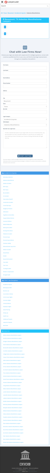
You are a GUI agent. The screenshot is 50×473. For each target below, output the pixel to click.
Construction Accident (8, 202)
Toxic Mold (5, 262)
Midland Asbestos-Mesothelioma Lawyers (12, 410)
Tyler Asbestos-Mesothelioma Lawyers (11, 436)
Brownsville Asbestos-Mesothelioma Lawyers (13, 347)
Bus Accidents (6, 193)
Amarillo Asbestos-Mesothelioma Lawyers (12, 338)
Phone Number (6, 83)
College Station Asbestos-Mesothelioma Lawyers (14, 354)
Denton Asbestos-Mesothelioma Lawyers (12, 363)
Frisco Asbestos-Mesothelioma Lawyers (12, 373)
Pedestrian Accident (7, 234)
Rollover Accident (7, 249)
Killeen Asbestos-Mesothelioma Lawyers (12, 388)
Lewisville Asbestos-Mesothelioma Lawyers (12, 395)
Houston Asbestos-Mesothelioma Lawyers (12, 382)
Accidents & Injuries (20, 13)
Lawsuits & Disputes (7, 322)
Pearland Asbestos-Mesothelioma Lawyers (12, 420)
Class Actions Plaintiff (8, 199)
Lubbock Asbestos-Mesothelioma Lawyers (12, 398)
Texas (5, 13)
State (4, 103)
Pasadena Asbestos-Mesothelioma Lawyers (12, 417)
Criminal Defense (7, 303)
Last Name (5, 70)
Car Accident (6, 196)
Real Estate (5, 325)
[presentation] (25, 151)
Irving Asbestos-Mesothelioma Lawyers (11, 385)
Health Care (5, 316)
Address (5, 90)
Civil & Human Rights (7, 297)
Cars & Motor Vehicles (8, 294)
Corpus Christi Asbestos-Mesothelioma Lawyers (13, 357)
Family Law (5, 313)
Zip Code (5, 109)
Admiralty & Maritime (8, 177)
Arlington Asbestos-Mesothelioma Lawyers (12, 341)
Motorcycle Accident (7, 227)
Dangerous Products (7, 208)
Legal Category (6, 116)
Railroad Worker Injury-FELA (9, 246)
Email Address (6, 77)
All (1, 13)
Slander (5, 256)
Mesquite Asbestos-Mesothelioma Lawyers (12, 407)
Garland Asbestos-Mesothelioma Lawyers (12, 376)
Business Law (6, 290)
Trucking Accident (7, 268)
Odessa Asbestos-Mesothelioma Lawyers (12, 414)
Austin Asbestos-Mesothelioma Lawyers (12, 344)
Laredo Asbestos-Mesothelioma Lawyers (12, 392)
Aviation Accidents (7, 183)
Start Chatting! (25, 156)
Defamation (5, 211)
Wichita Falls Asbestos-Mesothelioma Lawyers (13, 442)
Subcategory (6, 122)
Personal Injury (6, 237)
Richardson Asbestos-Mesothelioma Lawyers (13, 426)
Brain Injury (5, 189)
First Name (5, 65)
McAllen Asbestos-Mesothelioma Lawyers (12, 401)
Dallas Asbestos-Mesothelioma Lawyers (12, 360)
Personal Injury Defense (8, 240)
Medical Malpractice (7, 224)
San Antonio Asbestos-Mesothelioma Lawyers (13, 433)
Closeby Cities (6, 331)
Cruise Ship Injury (7, 205)
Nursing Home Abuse (8, 230)
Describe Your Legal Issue (9, 128)
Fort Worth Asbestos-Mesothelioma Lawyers (13, 369)
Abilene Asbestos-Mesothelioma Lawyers (12, 335)
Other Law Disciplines (11, 280)
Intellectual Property (7, 319)
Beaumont (11, 13)
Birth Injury (5, 186)
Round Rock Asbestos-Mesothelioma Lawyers (13, 429)
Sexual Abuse (6, 252)
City (4, 98)
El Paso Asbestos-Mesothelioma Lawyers (12, 366)
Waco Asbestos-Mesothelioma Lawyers (11, 439)
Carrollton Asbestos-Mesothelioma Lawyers (12, 351)
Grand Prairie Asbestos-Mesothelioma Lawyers (13, 379)
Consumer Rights (7, 300)
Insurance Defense (7, 221)
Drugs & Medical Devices (8, 218)
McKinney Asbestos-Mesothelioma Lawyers (12, 404)
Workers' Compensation (8, 271)
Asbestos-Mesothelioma (8, 180)
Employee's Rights (7, 306)
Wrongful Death (6, 274)
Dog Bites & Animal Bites (8, 215)
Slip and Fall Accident (8, 259)
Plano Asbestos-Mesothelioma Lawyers (11, 423)
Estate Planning (6, 309)
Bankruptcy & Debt (7, 287)
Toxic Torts (5, 265)
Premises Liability (7, 243)
